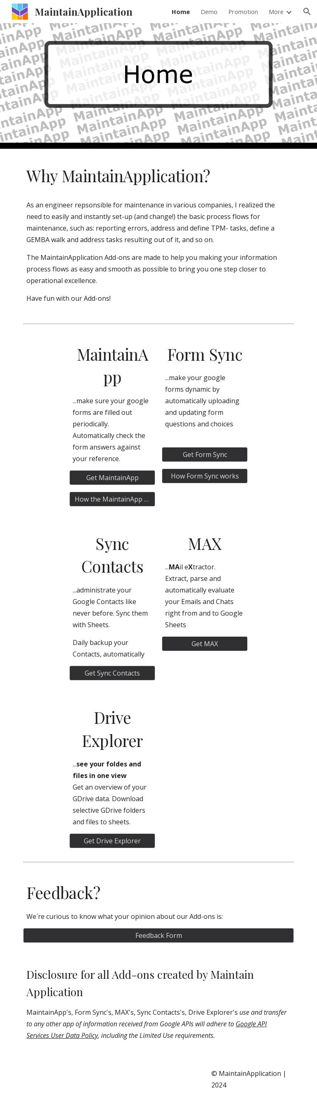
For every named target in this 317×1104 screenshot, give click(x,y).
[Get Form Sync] (204, 454)
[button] (307, 11)
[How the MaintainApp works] (112, 499)
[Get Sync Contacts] (112, 673)
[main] (158, 176)
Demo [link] (209, 11)
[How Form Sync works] (204, 476)
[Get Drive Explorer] (112, 841)
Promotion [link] (243, 11)
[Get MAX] (204, 644)
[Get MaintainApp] (112, 477)
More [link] (276, 11)
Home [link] (181, 11)
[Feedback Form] (158, 935)
